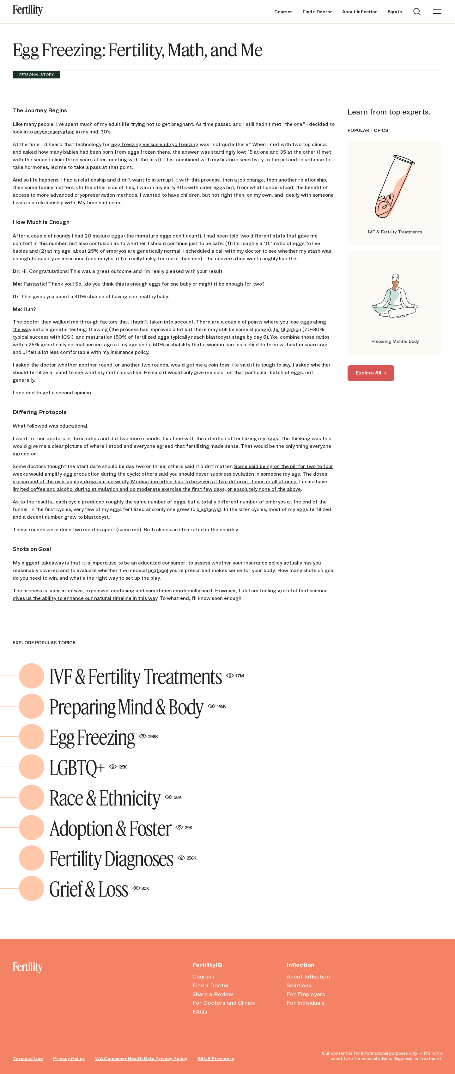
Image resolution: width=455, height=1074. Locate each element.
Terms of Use (28, 1058)
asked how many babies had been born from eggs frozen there (96, 152)
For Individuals (306, 1003)
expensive (96, 590)
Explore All (368, 372)
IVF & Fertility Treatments (146, 676)
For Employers (306, 994)
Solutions (299, 985)
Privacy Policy (69, 1058)
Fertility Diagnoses (122, 858)
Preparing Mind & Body (137, 706)
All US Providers (215, 1058)
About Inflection (360, 12)
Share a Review (212, 994)
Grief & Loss (99, 888)
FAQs (199, 1012)
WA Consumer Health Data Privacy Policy (141, 1058)
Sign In (395, 12)
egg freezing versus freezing (154, 144)
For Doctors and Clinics (223, 1003)
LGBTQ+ (88, 767)
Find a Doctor (317, 12)
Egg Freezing (103, 736)
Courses (283, 12)
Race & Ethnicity (115, 797)
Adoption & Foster (120, 827)
